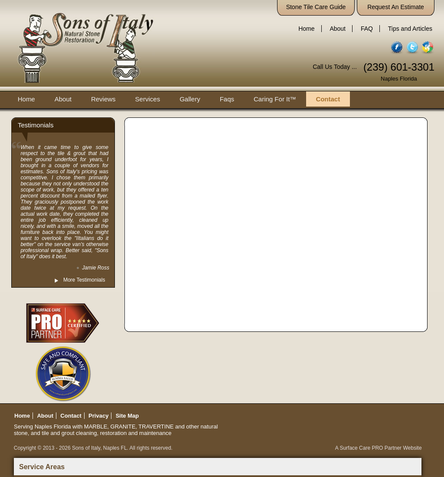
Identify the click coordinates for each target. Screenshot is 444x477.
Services (147, 99)
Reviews (103, 99)
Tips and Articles (410, 28)
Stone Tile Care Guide (316, 6)
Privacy (98, 415)
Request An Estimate (395, 6)
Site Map (127, 415)
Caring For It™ (275, 99)
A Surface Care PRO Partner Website (378, 448)
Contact (328, 99)
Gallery (190, 99)
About (338, 28)
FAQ (367, 28)
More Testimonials (84, 280)
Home (306, 28)
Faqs (227, 99)
